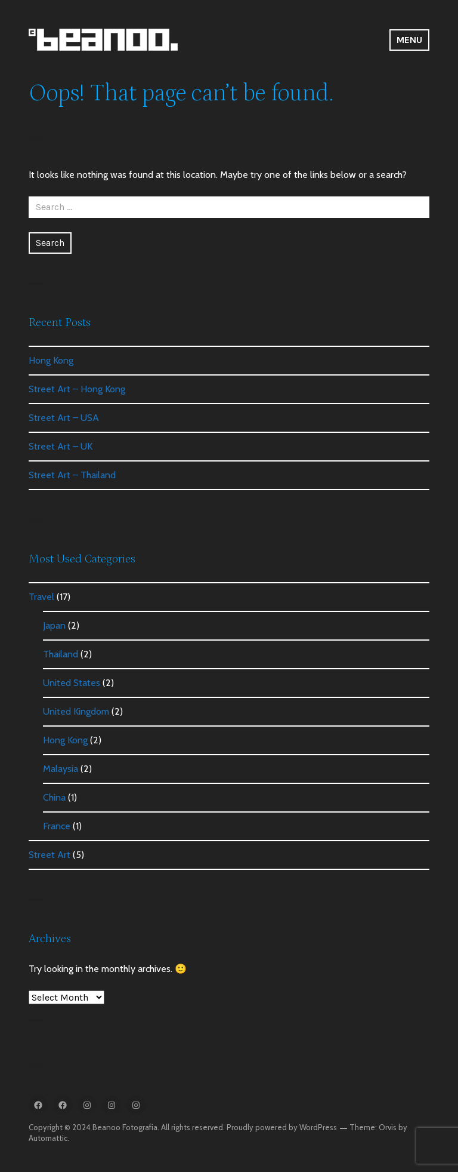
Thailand (60, 654)
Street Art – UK (60, 446)
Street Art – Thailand (72, 475)
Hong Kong (51, 360)
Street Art (49, 854)
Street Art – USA (64, 417)
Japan (54, 625)
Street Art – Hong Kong (77, 389)
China (54, 797)
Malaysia (60, 768)
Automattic (48, 1138)
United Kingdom (76, 711)
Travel (41, 596)
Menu (409, 39)
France (56, 826)
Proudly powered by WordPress (282, 1127)
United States (71, 682)
